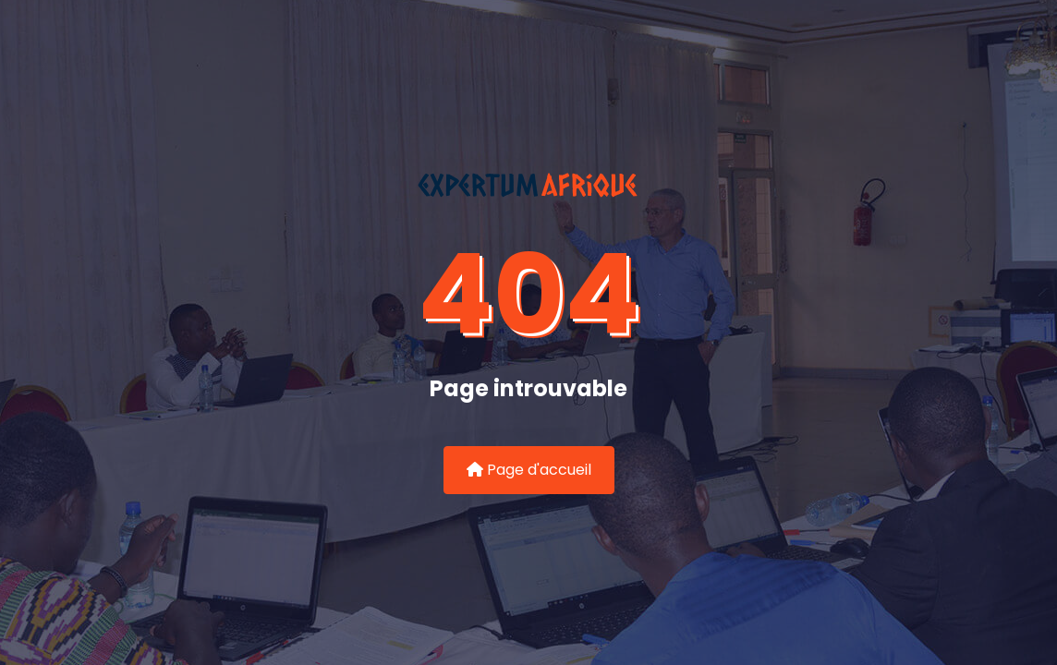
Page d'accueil (529, 469)
